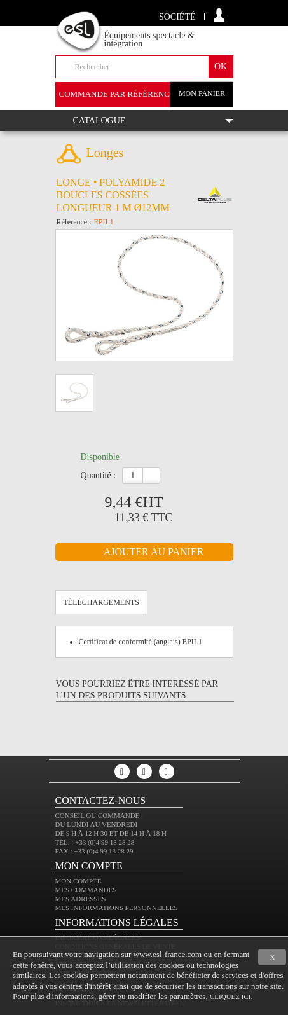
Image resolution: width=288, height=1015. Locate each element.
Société (177, 17)
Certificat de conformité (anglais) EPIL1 (141, 641)
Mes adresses (80, 898)
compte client (219, 15)
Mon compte (78, 881)
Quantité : (98, 475)
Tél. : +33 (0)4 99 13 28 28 (95, 842)
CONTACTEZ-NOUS (100, 800)
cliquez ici (230, 996)
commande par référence (117, 94)
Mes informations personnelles (116, 907)
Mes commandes (86, 890)
